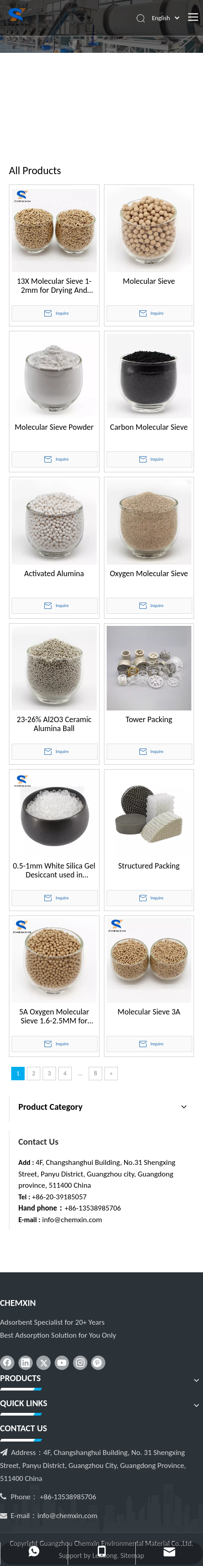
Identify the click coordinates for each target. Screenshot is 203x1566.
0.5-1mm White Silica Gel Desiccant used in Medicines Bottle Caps (54, 870)
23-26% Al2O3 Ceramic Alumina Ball (54, 724)
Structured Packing (149, 866)
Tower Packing (148, 719)
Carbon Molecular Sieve (149, 427)
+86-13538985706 (93, 1208)
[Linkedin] (25, 1363)
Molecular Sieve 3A (148, 1012)
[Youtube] (62, 1363)
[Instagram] (80, 1363)
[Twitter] (43, 1363)
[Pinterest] (98, 1363)
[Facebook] (7, 1363)
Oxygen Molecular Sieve (149, 573)
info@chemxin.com (72, 1219)
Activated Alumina (54, 573)
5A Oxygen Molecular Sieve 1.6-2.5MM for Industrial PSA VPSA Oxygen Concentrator (54, 1016)
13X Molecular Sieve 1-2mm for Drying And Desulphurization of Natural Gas (54, 286)
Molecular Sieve (149, 281)
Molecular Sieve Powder (54, 427)
